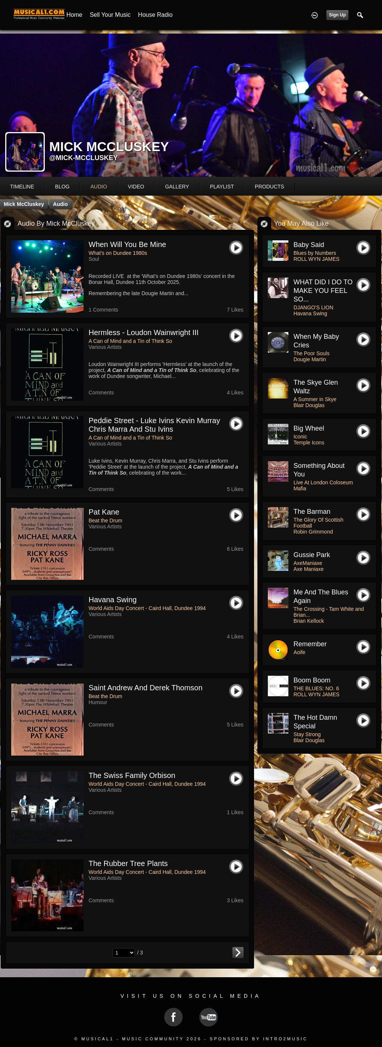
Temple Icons (309, 443)
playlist (222, 187)
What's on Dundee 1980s (118, 253)
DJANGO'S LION (314, 307)
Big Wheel (309, 428)
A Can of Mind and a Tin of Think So (130, 341)
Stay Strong (307, 734)
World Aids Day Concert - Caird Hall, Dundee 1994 (147, 608)
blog (62, 187)
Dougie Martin (310, 359)
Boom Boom (312, 680)
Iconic (300, 437)
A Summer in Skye (315, 399)
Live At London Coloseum (323, 482)
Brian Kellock (309, 621)
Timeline (22, 187)
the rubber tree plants (128, 863)
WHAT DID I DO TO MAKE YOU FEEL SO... (323, 290)
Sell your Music (110, 15)
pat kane (104, 512)
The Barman (312, 511)
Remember (310, 644)
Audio (60, 204)
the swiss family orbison (132, 775)
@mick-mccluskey (83, 158)
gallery (177, 187)
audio (98, 187)
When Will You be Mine (127, 244)
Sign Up (337, 15)
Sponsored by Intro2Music (259, 1039)
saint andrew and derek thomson (146, 688)
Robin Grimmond (313, 532)
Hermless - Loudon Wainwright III (144, 332)
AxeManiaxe (308, 563)
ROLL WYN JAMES (316, 259)
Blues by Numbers (315, 253)
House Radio (155, 15)
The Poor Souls (312, 353)
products (269, 187)
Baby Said (309, 245)
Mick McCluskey (24, 204)
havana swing (113, 600)
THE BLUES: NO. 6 (316, 688)
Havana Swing (310, 313)
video (136, 187)
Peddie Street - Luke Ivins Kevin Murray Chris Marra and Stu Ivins (154, 424)
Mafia (300, 488)
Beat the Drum (105, 521)
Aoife (300, 652)
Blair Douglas (309, 405)
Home (74, 15)
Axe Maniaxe (309, 569)
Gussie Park (312, 555)
